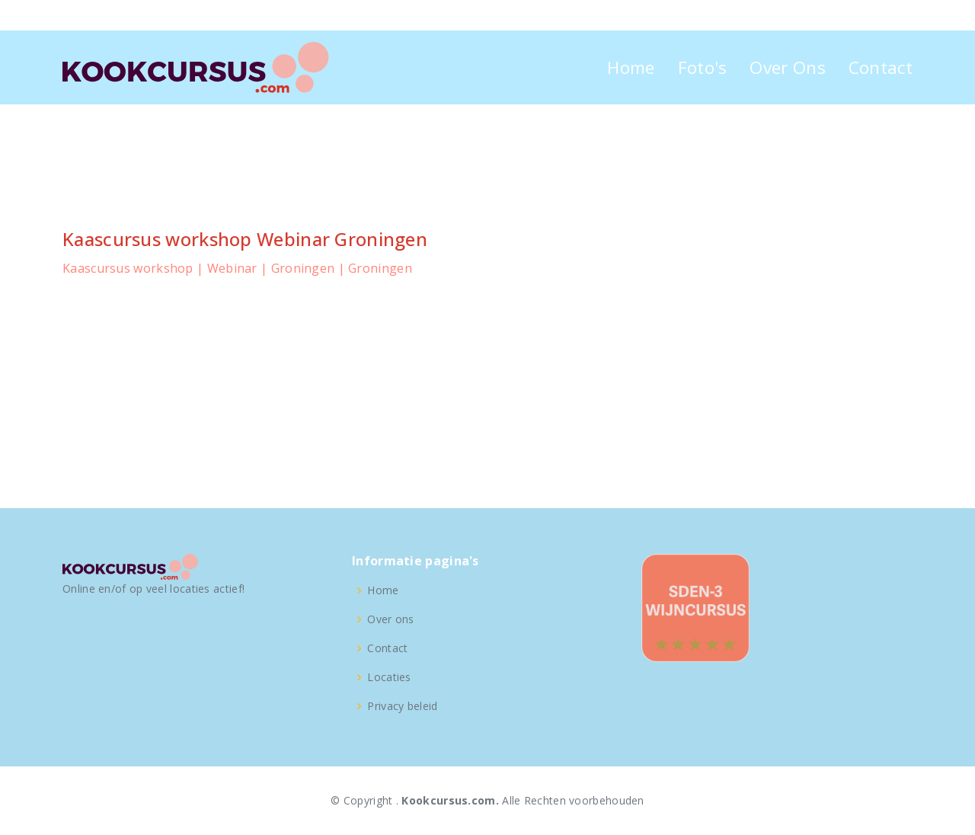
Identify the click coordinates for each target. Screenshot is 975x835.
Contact (881, 67)
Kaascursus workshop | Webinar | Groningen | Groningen (237, 268)
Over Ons (787, 67)
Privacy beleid (402, 706)
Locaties (389, 677)
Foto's (702, 67)
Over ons (390, 619)
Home (630, 67)
